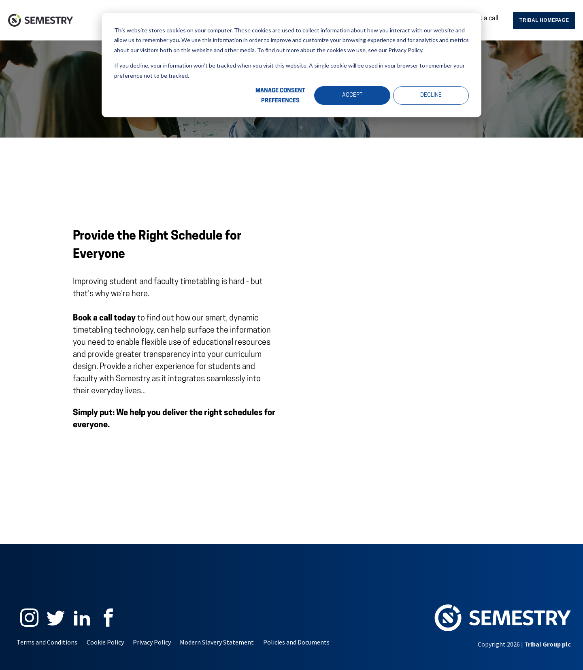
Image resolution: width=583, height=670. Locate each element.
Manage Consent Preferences (280, 96)
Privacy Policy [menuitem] (152, 642)
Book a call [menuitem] (482, 18)
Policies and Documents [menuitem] (296, 642)
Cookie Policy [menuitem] (105, 642)
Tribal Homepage (544, 20)
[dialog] (291, 65)
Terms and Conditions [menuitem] (47, 642)
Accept (352, 95)
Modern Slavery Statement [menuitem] (217, 642)
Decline (431, 95)
